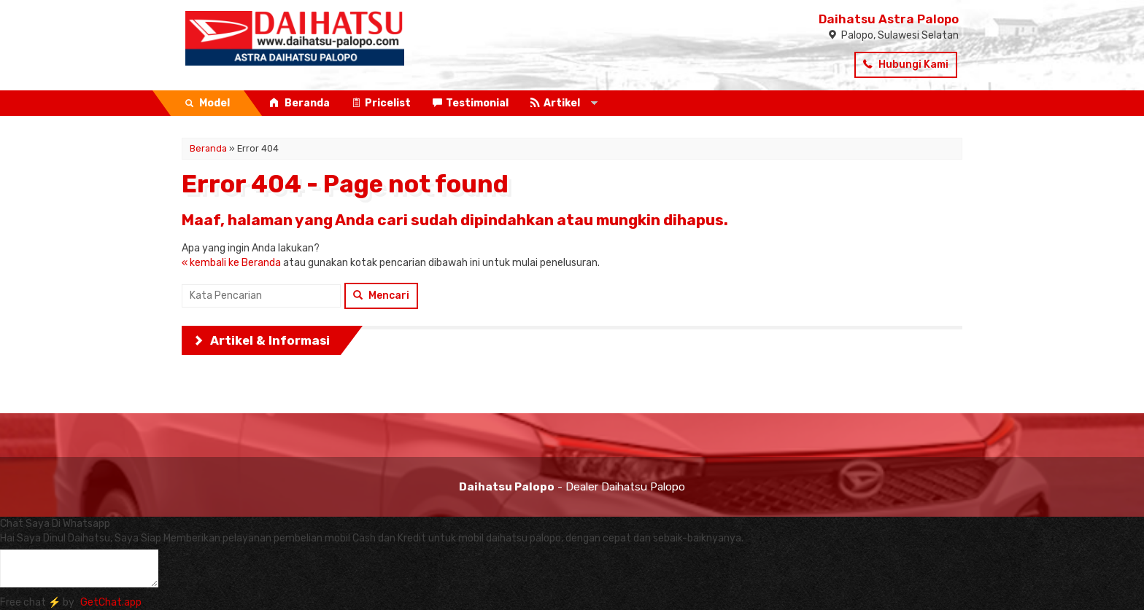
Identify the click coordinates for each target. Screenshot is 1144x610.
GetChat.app (111, 602)
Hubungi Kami (905, 64)
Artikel (555, 103)
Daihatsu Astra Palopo (889, 19)
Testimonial (471, 103)
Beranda (299, 103)
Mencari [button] (381, 295)
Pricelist (381, 103)
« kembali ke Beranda (231, 263)
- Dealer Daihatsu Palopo (572, 486)
